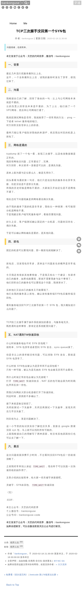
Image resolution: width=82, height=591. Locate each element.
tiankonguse (21, 553)
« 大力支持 (61, 564)
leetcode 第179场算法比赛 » (44, 574)
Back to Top (12, 585)
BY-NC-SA (59, 561)
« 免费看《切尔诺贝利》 (16, 574)
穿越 (77, 3)
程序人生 (16, 542)
